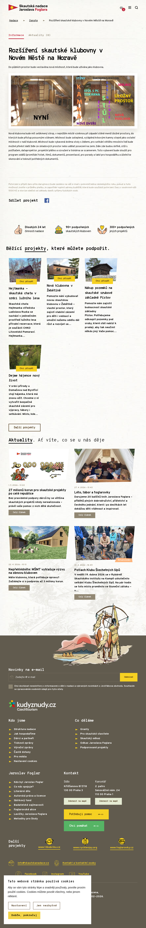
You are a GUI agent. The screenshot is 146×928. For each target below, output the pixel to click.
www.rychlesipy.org (85, 847)
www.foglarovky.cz (121, 847)
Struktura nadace (25, 729)
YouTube (83, 874)
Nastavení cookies (25, 761)
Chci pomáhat (84, 826)
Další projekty (24, 427)
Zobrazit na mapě (77, 801)
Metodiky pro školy (26, 818)
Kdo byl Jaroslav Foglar (28, 782)
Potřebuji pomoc (86, 814)
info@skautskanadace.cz (33, 863)
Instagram (57, 874)
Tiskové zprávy (23, 743)
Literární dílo (22, 791)
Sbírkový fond (22, 800)
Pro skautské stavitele (94, 734)
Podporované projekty (94, 747)
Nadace (13, 20)
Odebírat (128, 677)
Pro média (20, 756)
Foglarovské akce (25, 809)
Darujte (33, 20)
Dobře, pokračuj (24, 915)
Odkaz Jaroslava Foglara (96, 743)
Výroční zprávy (23, 747)
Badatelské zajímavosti (29, 805)
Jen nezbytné (46, 905)
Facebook (31, 874)
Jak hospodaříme (24, 734)
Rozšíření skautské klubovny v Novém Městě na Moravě (81, 20)
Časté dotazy (22, 752)
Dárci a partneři (24, 738)
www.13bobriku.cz (49, 847)
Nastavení (19, 905)
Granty (84, 729)
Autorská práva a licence (30, 796)
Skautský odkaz (90, 738)
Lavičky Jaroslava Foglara (30, 814)
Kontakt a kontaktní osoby (79, 863)
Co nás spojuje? (24, 786)
